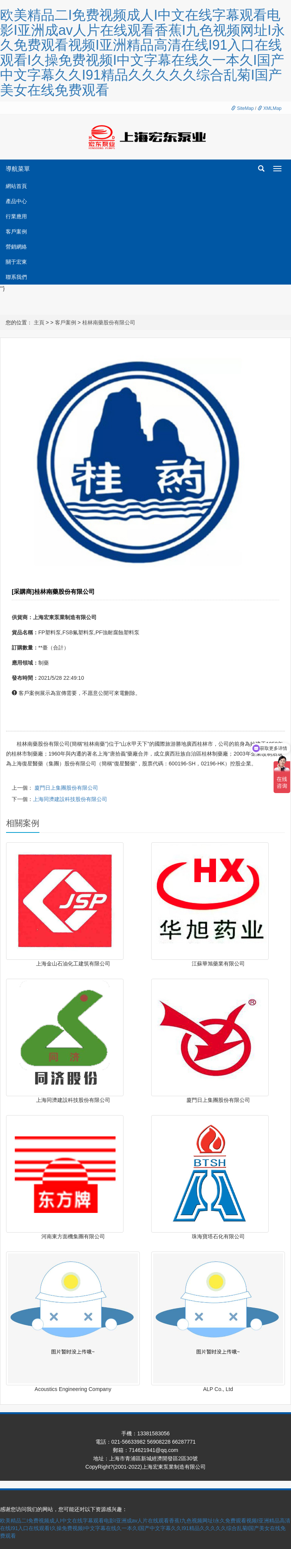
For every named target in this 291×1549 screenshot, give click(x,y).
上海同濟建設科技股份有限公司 (70, 799)
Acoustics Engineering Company (72, 1389)
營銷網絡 (16, 247)
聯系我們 (16, 277)
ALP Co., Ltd (218, 1389)
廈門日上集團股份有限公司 (66, 788)
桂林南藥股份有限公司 (108, 322)
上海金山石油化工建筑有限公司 (73, 964)
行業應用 (16, 216)
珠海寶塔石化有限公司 (218, 1236)
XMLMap (270, 108)
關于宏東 (16, 262)
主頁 (39, 322)
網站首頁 (16, 186)
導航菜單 (18, 169)
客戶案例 (16, 231)
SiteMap (242, 108)
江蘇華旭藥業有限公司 (218, 964)
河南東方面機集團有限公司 (73, 1236)
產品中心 (16, 201)
